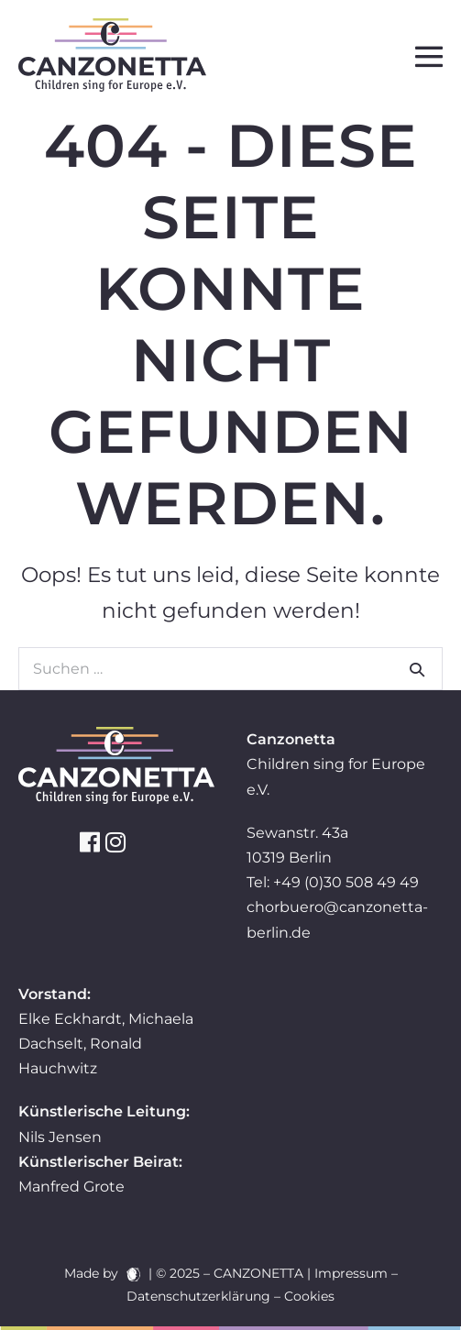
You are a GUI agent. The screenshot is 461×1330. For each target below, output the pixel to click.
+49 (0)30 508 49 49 (346, 882)
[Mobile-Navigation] (429, 57)
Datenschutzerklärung (198, 1296)
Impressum (351, 1273)
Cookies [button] (309, 1296)
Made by (102, 1273)
